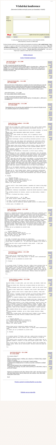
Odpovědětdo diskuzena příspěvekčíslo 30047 (50, 67)
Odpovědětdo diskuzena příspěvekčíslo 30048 (50, 86)
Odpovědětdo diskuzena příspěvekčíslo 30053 (50, 230)
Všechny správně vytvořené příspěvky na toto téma (28, 425)
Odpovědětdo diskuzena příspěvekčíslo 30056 (50, 398)
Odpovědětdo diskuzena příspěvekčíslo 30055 (50, 312)
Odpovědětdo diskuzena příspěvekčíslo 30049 (50, 109)
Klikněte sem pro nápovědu (28, 435)
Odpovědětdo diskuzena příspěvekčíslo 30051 (50, 128)
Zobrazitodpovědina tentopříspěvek (50, 74)
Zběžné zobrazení (28, 57)
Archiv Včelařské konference (28, 60)
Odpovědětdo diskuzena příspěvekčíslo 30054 (50, 280)
